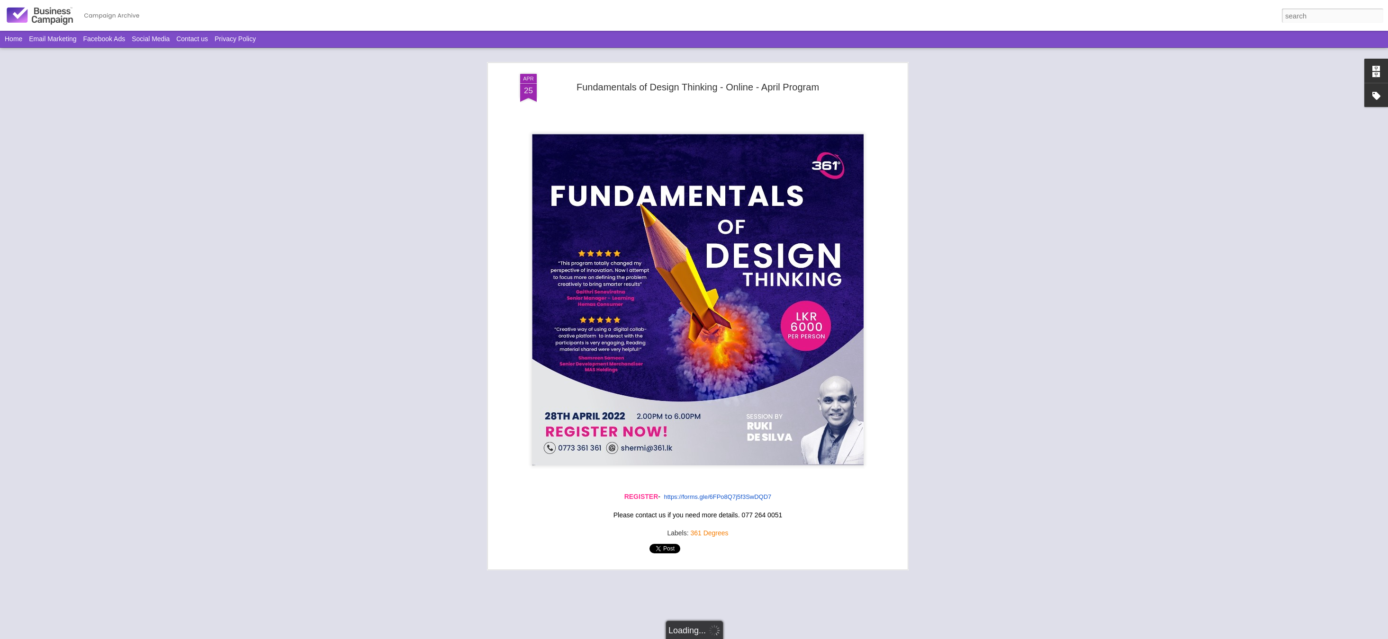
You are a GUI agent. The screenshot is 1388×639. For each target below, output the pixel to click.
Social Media (151, 39)
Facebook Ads (104, 39)
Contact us (192, 39)
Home (13, 39)
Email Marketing (52, 39)
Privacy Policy (235, 39)
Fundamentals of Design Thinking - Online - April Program (698, 87)
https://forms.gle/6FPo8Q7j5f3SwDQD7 (717, 496)
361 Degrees (709, 533)
